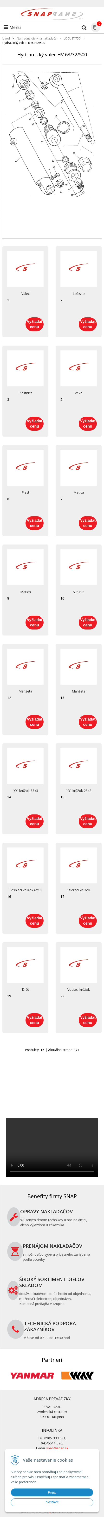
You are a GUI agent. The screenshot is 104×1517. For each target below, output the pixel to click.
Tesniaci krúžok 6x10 (25, 890)
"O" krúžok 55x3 (25, 791)
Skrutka (78, 592)
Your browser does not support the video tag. (52, 1147)
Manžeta (25, 691)
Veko (79, 393)
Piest (25, 492)
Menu (12, 27)
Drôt (25, 989)
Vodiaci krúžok (78, 989)
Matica (78, 492)
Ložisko (79, 294)
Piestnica (25, 393)
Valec (25, 294)
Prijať (52, 1492)
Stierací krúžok (78, 890)
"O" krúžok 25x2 (78, 791)
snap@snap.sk (57, 1448)
